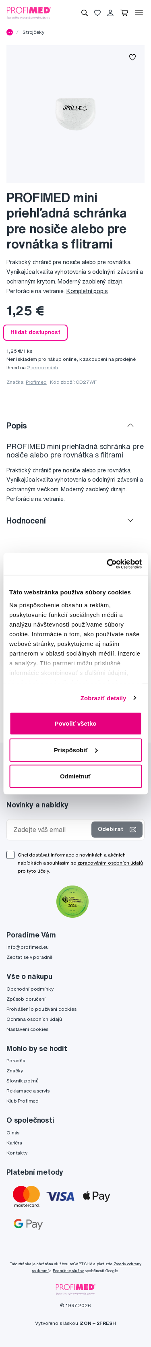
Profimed (36, 382)
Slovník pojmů (22, 1080)
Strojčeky (33, 32)
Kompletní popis (87, 291)
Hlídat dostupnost (35, 332)
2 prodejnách (42, 367)
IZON (85, 1323)
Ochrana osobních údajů (34, 1019)
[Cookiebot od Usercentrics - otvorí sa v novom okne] (107, 564)
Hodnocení (26, 520)
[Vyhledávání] (84, 12)
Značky (14, 1070)
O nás (12, 1132)
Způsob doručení (26, 998)
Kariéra (14, 1142)
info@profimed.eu (27, 947)
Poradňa (15, 1060)
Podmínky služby (68, 1271)
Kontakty (16, 1152)
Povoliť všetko (76, 723)
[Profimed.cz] (29, 12)
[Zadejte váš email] (50, 829)
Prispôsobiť (76, 749)
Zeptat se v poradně (29, 957)
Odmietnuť (75, 776)
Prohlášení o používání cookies (41, 1009)
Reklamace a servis (27, 1090)
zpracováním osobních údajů (110, 862)
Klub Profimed (22, 1100)
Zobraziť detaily (103, 697)
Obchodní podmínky (30, 988)
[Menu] (139, 13)
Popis (16, 425)
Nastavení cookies (27, 1029)
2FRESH (106, 1323)
